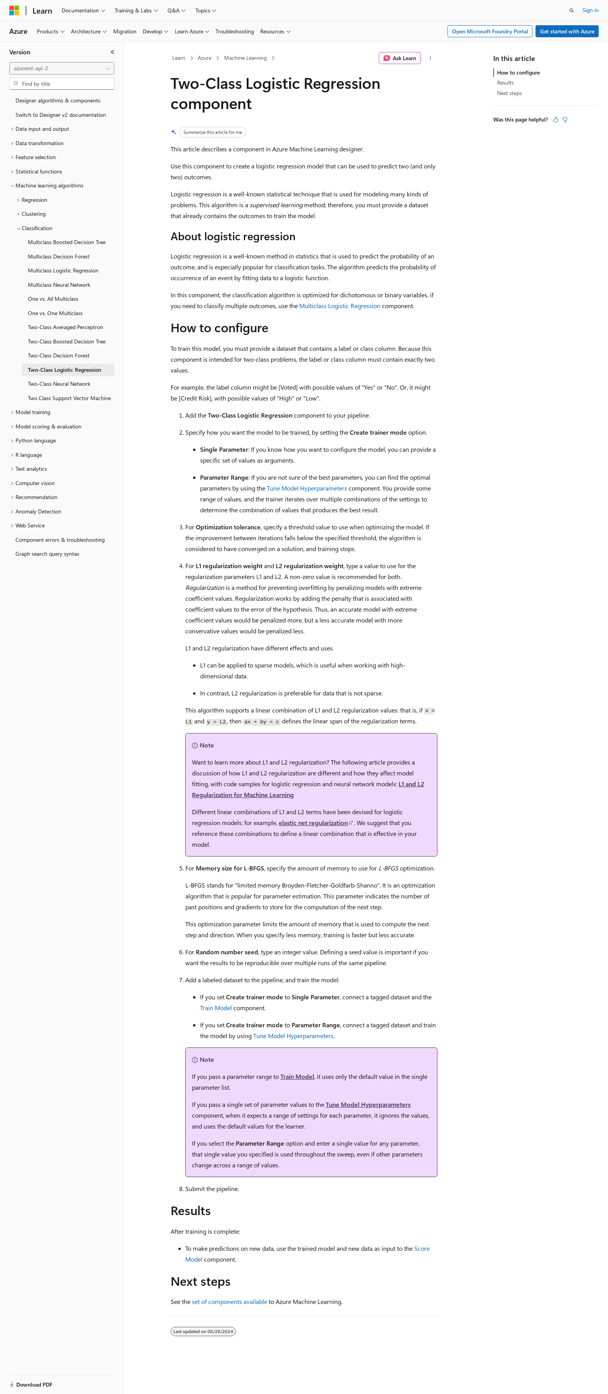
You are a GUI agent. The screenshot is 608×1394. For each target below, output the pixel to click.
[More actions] (430, 58)
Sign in (590, 10)
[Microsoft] (14, 10)
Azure (204, 57)
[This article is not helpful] (565, 119)
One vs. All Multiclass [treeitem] (53, 298)
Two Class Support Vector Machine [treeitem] (69, 398)
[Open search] (571, 10)
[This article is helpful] (555, 119)
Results (505, 82)
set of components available (229, 1301)
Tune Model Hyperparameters (307, 488)
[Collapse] (112, 52)
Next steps (509, 93)
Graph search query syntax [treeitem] (47, 553)
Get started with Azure (567, 31)
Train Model (216, 1008)
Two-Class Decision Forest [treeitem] (59, 355)
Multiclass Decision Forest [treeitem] (59, 256)
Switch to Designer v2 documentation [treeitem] (61, 114)
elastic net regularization (313, 822)
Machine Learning (245, 57)
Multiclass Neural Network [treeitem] (59, 284)
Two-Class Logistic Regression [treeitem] (64, 369)
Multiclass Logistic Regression (339, 306)
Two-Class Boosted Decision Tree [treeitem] (66, 341)
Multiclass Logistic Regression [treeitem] (63, 270)
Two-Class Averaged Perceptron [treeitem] (65, 327)
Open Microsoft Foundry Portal (490, 31)
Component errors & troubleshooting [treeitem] (60, 539)
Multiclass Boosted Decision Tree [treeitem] (66, 242)
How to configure (518, 72)
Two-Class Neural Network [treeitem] (59, 383)
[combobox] (61, 68)
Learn (178, 57)
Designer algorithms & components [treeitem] (58, 100)
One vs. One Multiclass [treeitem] (55, 313)
